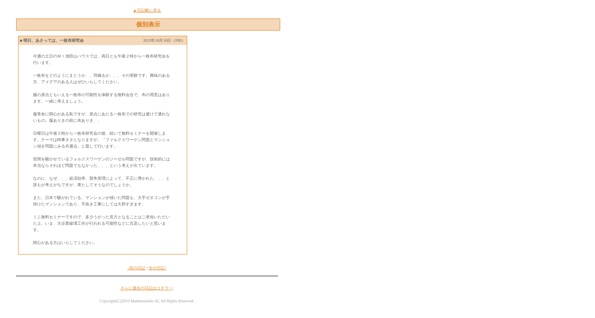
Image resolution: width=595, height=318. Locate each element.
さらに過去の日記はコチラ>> (146, 288)
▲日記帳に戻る (147, 10)
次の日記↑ (158, 268)
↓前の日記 (136, 268)
